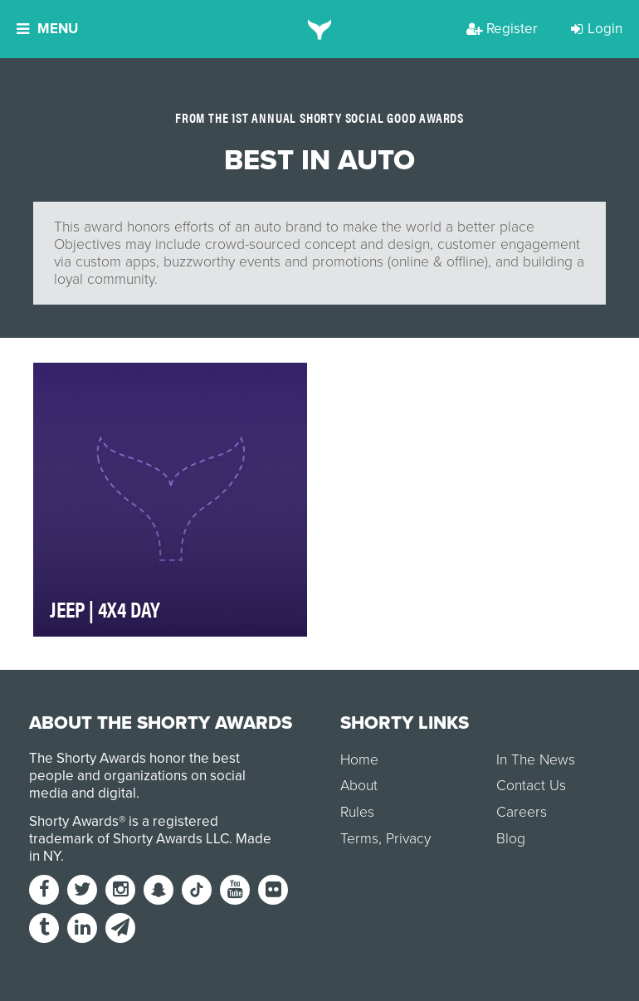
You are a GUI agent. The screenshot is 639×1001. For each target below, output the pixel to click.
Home (359, 760)
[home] (320, 29)
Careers (521, 812)
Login (596, 28)
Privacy (408, 838)
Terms (359, 838)
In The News (535, 760)
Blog (510, 838)
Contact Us (531, 785)
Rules (357, 812)
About (359, 785)
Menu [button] (47, 28)
